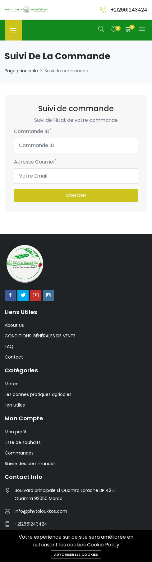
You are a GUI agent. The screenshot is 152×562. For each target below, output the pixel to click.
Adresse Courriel (35, 161)
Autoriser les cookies (76, 554)
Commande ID (32, 131)
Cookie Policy (103, 544)
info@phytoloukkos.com (41, 511)
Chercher (76, 195)
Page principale (21, 71)
